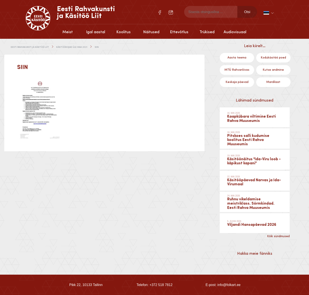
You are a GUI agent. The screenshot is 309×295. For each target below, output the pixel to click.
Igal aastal (95, 32)
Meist (67, 32)
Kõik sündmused (278, 236)
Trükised (207, 32)
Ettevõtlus (179, 32)
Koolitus (123, 32)
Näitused (151, 32)
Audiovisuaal (235, 32)
